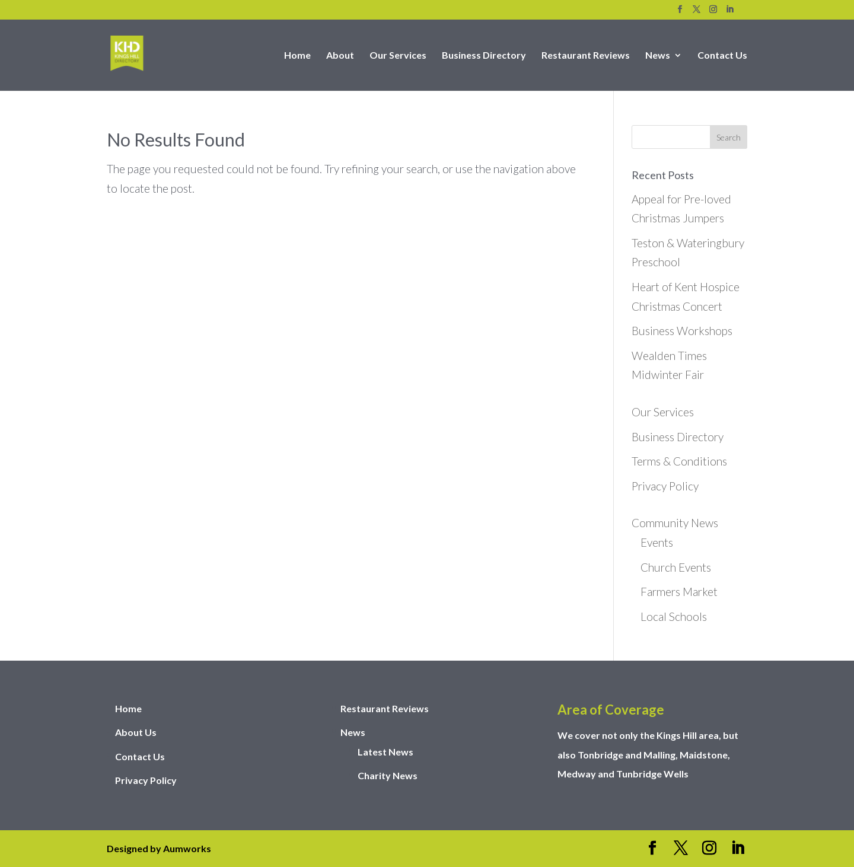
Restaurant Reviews (585, 55)
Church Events (675, 567)
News (657, 55)
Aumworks (187, 848)
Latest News (385, 751)
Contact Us (722, 55)
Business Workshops (682, 330)
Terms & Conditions (679, 461)
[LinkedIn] (730, 12)
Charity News (388, 775)
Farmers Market (679, 591)
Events (656, 542)
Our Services (397, 55)
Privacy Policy (665, 486)
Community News (675, 523)
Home (297, 55)
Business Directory (484, 55)
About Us (136, 732)
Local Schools (673, 616)
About (340, 55)
